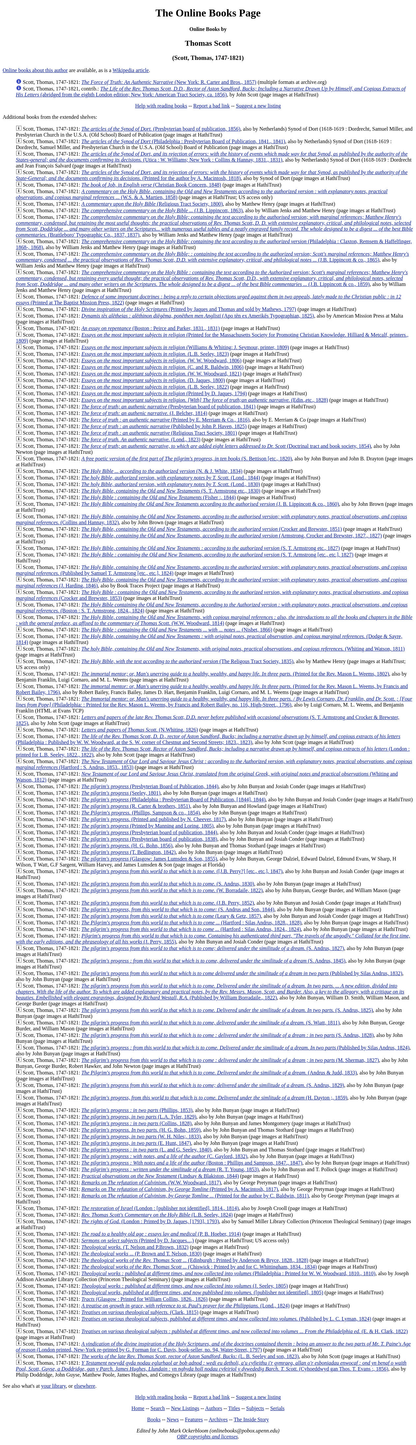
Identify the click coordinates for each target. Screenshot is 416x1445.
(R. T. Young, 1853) (170, 1169)
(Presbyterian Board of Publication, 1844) (150, 786)
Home (138, 1408)
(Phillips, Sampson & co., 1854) (140, 812)
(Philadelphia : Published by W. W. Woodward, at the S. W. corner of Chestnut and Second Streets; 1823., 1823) (208, 739)
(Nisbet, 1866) (176, 629)
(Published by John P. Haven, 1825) (164, 426)
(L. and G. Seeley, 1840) (146, 1149)
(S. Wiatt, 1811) (210, 1022)
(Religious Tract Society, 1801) (159, 433)
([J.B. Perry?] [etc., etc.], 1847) (181, 871)
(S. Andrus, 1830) (167, 884)
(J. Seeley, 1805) (184, 1286)
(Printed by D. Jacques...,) (137, 1240)
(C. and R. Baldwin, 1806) (162, 367)
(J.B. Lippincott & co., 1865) (212, 257)
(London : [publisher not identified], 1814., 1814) (160, 1208)
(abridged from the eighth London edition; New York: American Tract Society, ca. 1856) (210, 91)
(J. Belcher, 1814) (144, 413)
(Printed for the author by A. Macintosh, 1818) (211, 175)
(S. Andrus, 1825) (227, 1010)
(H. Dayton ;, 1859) (214, 1097)
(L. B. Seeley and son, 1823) (190, 1356)
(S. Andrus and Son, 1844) (177, 909)
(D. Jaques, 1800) (153, 380)
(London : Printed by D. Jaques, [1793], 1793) (150, 1221)
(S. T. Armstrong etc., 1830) (170, 491)
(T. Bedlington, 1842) (128, 852)
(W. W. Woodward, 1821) (161, 373)
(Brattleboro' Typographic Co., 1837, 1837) (214, 226)
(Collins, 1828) (136, 1123)
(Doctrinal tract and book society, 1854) (226, 446)
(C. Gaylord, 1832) (164, 1156)
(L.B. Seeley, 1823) (155, 354)
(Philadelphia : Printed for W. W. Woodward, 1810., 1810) (228, 1273)
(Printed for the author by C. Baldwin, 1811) (195, 1196)
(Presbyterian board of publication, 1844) (149, 832)
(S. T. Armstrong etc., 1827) (210, 548)
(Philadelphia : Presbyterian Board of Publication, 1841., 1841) (183, 141)
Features (194, 1419)
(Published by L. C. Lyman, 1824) (226, 1319)
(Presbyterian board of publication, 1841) (168, 406)
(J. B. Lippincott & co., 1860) (210, 504)
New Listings (185, 1408)
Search (158, 1408)
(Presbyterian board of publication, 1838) (149, 839)
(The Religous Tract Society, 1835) (187, 661)
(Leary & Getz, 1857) (171, 916)
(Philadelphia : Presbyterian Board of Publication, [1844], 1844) (173, 799)
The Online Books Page (207, 13)
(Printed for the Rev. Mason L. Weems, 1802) (235, 674)
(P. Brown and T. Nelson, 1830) (141, 1253)
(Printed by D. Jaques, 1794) (164, 393)
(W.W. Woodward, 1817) (151, 1182)
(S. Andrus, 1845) (213, 961)
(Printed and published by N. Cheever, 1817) (153, 819)
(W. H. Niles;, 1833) (141, 1136)
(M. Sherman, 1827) (230, 1060)
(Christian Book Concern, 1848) (151, 185)
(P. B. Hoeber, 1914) (161, 1234)
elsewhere (84, 1386)
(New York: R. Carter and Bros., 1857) (168, 82)
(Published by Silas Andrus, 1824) (245, 1047)
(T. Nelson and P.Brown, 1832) (135, 1247)
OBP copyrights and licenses (207, 1436)
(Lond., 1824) (185, 1305)
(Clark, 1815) (139, 1312)
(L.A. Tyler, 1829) (138, 1117)
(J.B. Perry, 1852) (167, 903)
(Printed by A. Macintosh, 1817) (179, 1189)
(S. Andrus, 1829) (212, 1085)
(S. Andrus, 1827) (212, 948)
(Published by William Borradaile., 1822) (210, 991)
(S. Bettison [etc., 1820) (186, 458)
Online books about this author (35, 70)
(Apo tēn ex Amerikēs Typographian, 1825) (197, 316)
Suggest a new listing (258, 106)
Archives (218, 1419)
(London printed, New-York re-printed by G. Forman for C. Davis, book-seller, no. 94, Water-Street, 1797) (213, 1347)
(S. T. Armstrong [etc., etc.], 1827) (217, 554)
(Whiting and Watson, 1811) (243, 649)
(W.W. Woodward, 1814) (214, 620)
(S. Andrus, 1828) (227, 1035)
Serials (277, 1408)
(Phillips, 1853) (137, 1110)
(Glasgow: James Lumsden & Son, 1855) (149, 859)
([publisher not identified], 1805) (202, 1292)
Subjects (255, 1408)
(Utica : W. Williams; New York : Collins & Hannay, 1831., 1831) (211, 157)
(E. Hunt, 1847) (136, 1143)
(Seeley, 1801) (121, 793)
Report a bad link (211, 106)
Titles (234, 1408)
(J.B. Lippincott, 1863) (162, 210)
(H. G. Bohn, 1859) (140, 1130)
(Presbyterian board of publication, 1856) (160, 129)
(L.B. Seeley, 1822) (155, 387)
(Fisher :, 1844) (158, 497)
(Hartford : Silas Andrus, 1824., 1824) (191, 929)
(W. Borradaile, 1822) (172, 890)
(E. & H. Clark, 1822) (244, 1331)
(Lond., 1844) (170, 477)
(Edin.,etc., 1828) (204, 400)
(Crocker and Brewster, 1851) (211, 529)
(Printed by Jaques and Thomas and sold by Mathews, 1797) (188, 309)
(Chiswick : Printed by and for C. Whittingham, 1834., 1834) (199, 1267)
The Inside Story (251, 1419)
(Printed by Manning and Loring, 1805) (147, 826)
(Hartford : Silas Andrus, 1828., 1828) (191, 922)
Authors (213, 1408)
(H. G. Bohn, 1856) (126, 845)
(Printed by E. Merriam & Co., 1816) (165, 420)
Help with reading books (161, 106)
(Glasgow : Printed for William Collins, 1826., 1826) (144, 1299)
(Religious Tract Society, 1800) (152, 204)
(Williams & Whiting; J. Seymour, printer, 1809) (185, 347)
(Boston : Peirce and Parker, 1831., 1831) (150, 328)
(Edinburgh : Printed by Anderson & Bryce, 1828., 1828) (194, 1260)
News (173, 1419)
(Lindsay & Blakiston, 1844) (160, 1176)
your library (53, 1386)
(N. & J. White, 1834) (161, 471)
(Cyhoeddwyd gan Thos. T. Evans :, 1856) (211, 1366)
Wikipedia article (130, 70)
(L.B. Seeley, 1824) (157, 1215)
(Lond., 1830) (170, 484)
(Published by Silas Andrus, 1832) (241, 973)
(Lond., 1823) (140, 439)
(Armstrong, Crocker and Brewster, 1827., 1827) (231, 535)
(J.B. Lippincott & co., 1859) (212, 278)
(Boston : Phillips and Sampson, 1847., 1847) (191, 1163)
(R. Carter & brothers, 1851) (135, 806)
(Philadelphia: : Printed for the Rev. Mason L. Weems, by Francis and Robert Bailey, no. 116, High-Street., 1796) (214, 702)
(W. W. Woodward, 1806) (161, 360)
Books (154, 1419)
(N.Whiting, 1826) (139, 730)
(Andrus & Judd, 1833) (219, 1072)
